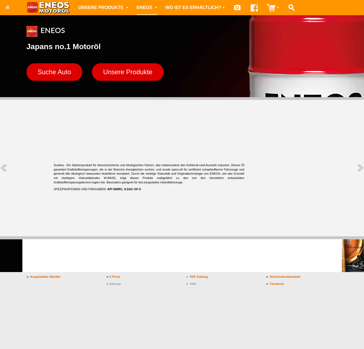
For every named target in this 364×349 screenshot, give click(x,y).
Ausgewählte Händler (45, 276)
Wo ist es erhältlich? (194, 7)
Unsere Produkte (103, 7)
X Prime (114, 276)
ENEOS (147, 7)
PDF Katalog (199, 276)
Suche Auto (54, 72)
